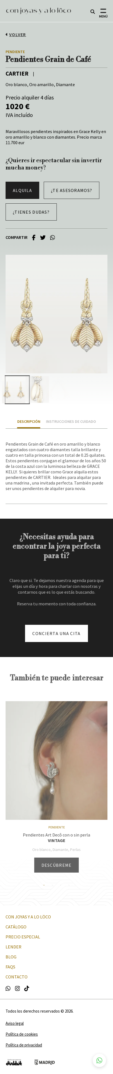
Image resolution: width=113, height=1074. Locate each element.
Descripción (28, 421)
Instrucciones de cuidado (71, 421)
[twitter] (43, 237)
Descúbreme (56, 865)
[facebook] (34, 237)
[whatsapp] (52, 237)
